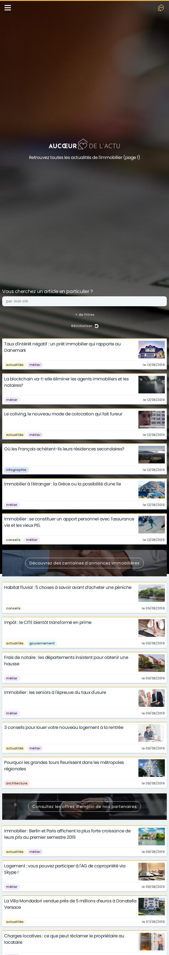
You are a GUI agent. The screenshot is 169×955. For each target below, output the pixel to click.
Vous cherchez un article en (47, 291)
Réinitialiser (85, 326)
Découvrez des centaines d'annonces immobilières (84, 563)
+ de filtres (85, 314)
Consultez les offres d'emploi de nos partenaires (84, 806)
